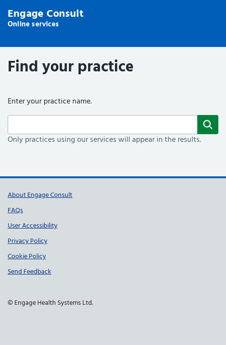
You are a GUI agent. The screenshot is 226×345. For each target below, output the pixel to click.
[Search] (207, 124)
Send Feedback (29, 271)
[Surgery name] (113, 124)
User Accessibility (32, 225)
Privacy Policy (27, 241)
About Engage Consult (40, 195)
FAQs (15, 210)
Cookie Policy (27, 256)
